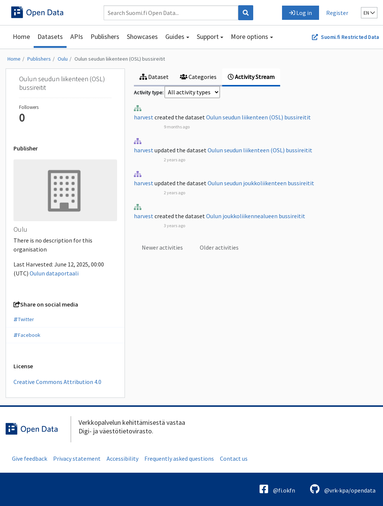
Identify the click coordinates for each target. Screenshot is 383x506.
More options (249, 36)
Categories (198, 76)
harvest (143, 117)
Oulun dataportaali (54, 273)
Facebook (26, 335)
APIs (76, 36)
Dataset (154, 76)
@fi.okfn (277, 489)
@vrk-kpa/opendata (343, 489)
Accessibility (122, 458)
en (369, 12)
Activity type (148, 92)
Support (208, 36)
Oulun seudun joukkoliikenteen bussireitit (261, 183)
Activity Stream (251, 76)
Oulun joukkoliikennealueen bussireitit (255, 216)
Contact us (234, 458)
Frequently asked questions (179, 458)
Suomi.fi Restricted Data (350, 37)
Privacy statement (77, 458)
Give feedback (29, 458)
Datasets (50, 36)
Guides (174, 36)
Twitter (23, 319)
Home (21, 36)
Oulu (63, 58)
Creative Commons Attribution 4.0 (57, 381)
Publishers (105, 36)
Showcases (142, 36)
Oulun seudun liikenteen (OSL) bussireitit (119, 58)
